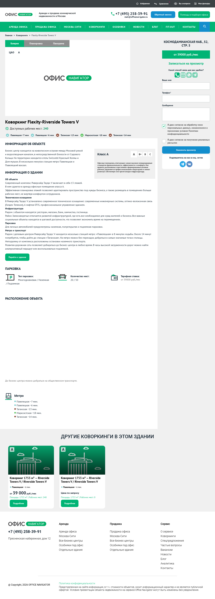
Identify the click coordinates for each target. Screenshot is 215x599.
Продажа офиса (120, 531)
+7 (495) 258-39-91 (131, 13)
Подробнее (18, 503)
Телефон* (166, 92)
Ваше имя (166, 80)
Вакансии (167, 549)
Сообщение (167, 105)
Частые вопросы (171, 545)
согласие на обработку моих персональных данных (186, 126)
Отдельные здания (71, 549)
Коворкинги (168, 536)
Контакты (167, 568)
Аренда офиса (68, 531)
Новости (166, 554)
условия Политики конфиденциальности (183, 132)
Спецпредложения (172, 540)
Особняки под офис (71, 545)
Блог (164, 558)
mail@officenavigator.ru (136, 17)
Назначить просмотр (186, 150)
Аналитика (167, 563)
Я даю (183, 141)
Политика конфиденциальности (77, 583)
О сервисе (167, 531)
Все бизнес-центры (71, 540)
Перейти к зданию (17, 257)
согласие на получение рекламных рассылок (183, 141)
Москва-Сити (67, 536)
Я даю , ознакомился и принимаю (188, 129)
